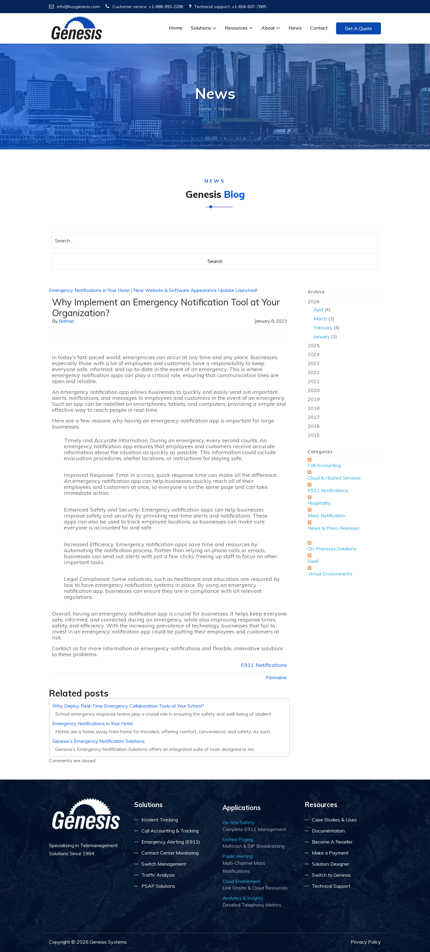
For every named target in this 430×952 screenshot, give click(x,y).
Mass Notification (326, 515)
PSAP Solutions (158, 886)
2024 (314, 354)
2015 (314, 435)
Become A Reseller (332, 842)
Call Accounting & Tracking (170, 831)
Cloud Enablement (241, 881)
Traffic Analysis (158, 875)
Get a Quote (358, 28)
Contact (319, 28)
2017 (314, 417)
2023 (314, 363)
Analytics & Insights (242, 898)
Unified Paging (237, 839)
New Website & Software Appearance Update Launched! (195, 290)
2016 (314, 426)
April (318, 310)
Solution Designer (330, 864)
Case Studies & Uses (334, 820)
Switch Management (163, 864)
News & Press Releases (333, 528)
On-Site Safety (238, 822)
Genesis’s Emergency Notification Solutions (98, 741)
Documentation (328, 831)
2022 (314, 372)
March (320, 319)
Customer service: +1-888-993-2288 (144, 6)
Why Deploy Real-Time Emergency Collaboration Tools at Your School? (128, 706)
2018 (314, 408)
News (295, 28)
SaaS (313, 561)
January (322, 336)
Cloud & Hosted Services (334, 478)
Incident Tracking (159, 820)
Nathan (66, 321)
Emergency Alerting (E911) (170, 842)
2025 (314, 345)
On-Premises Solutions (332, 549)
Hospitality (319, 503)
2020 (314, 390)
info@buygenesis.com (74, 6)
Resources (239, 28)
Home (175, 28)
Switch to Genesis (331, 875)
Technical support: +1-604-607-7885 (227, 6)
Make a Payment (330, 853)
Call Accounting (324, 465)
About (270, 28)
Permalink (276, 677)
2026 (343, 320)
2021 (314, 381)
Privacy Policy (366, 942)
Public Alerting (237, 856)
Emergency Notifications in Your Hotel (89, 290)
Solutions (203, 28)
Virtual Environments (330, 574)
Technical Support (331, 886)
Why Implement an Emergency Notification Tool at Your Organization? (166, 307)
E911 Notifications (264, 665)
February (323, 327)
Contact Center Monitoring (170, 853)
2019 (314, 399)
